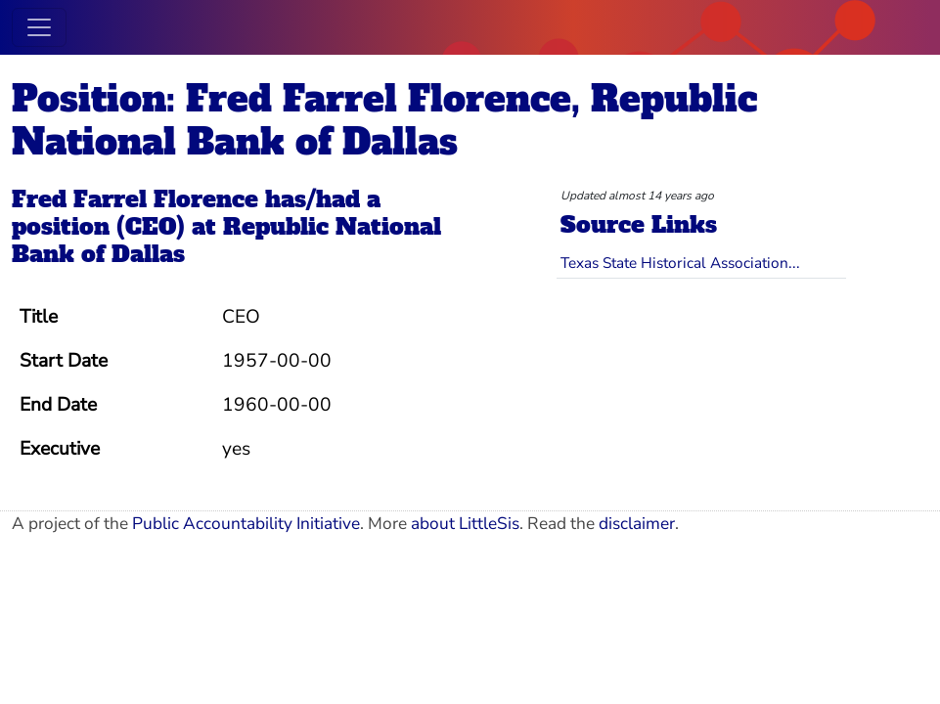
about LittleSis (465, 523)
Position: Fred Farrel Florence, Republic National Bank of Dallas (384, 120)
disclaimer (637, 523)
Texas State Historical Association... (680, 262)
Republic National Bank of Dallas (226, 240)
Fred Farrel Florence (135, 199)
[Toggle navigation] (39, 27)
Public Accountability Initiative (246, 523)
